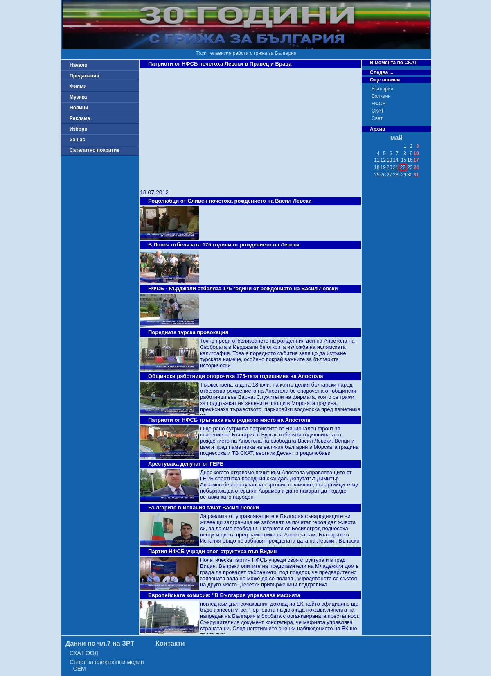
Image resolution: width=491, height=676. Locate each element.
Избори (79, 129)
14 (395, 160)
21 (395, 167)
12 (383, 160)
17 (416, 160)
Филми (78, 86)
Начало (78, 65)
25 (376, 175)
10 (416, 153)
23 (409, 167)
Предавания (84, 76)
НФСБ (378, 103)
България (382, 89)
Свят (377, 118)
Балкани (381, 96)
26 (383, 175)
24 (416, 167)
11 (376, 160)
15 (403, 160)
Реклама (80, 118)
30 (409, 175)
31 (416, 175)
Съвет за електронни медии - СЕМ (107, 665)
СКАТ (378, 111)
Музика (78, 97)
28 (395, 175)
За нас (77, 139)
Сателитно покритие (94, 150)
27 (389, 175)
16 (409, 160)
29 (403, 175)
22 (402, 167)
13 (389, 160)
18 (376, 167)
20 (389, 167)
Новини (79, 108)
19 (383, 167)
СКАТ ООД (84, 653)
